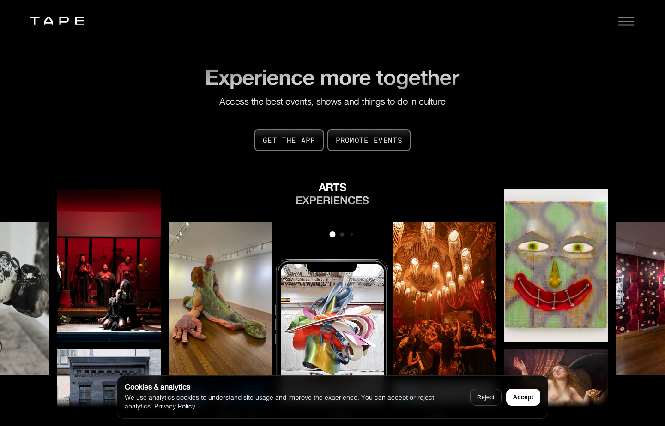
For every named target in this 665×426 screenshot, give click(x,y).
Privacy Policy (174, 406)
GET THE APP (289, 140)
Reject (486, 397)
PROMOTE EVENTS (369, 140)
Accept (523, 397)
